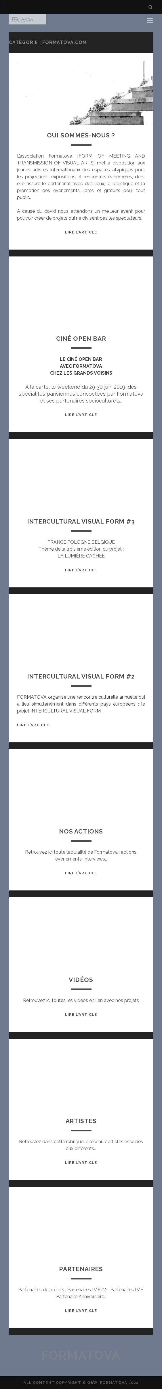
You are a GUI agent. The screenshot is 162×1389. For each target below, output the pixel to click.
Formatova (81, 1355)
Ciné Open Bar (81, 338)
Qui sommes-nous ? (81, 135)
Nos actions (81, 831)
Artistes (81, 1120)
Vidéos (81, 979)
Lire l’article (81, 232)
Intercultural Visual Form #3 (81, 521)
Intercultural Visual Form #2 (81, 676)
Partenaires (81, 1269)
